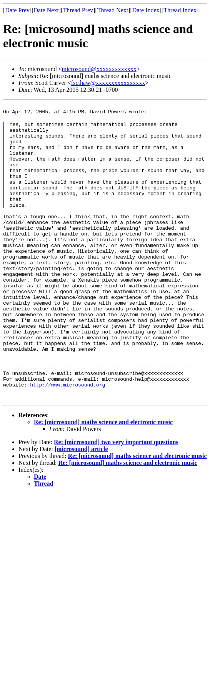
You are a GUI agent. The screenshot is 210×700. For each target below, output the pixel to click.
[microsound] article (81, 503)
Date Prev (17, 10)
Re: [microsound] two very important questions (116, 496)
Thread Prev (78, 10)
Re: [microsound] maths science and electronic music (103, 476)
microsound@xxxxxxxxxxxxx (99, 69)
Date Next (46, 10)
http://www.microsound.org (67, 438)
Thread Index (180, 10)
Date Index (146, 10)
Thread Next (112, 10)
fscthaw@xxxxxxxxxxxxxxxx (108, 83)
